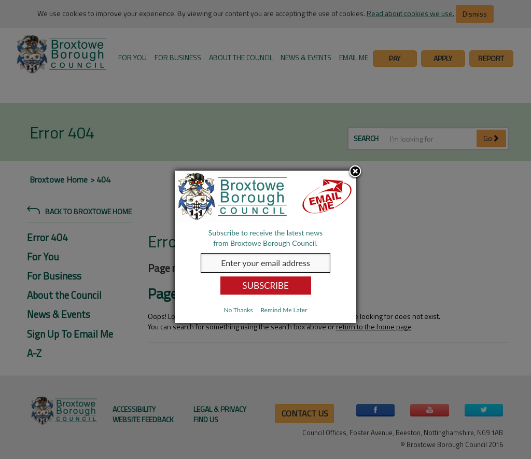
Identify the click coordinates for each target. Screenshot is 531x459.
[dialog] (265, 247)
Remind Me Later (283, 310)
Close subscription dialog (355, 172)
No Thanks (238, 310)
